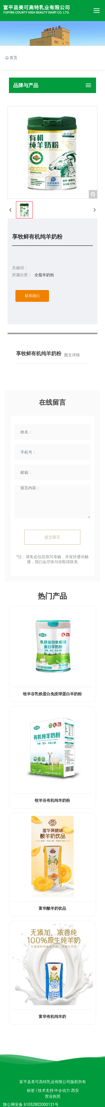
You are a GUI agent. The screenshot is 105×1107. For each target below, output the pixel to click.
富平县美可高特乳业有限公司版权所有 (52, 1081)
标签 (31, 1090)
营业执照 (52, 1096)
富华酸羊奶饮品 (52, 908)
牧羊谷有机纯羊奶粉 (52, 800)
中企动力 (62, 1090)
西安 (75, 1090)
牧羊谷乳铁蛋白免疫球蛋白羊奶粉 (52, 694)
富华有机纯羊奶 (52, 1017)
